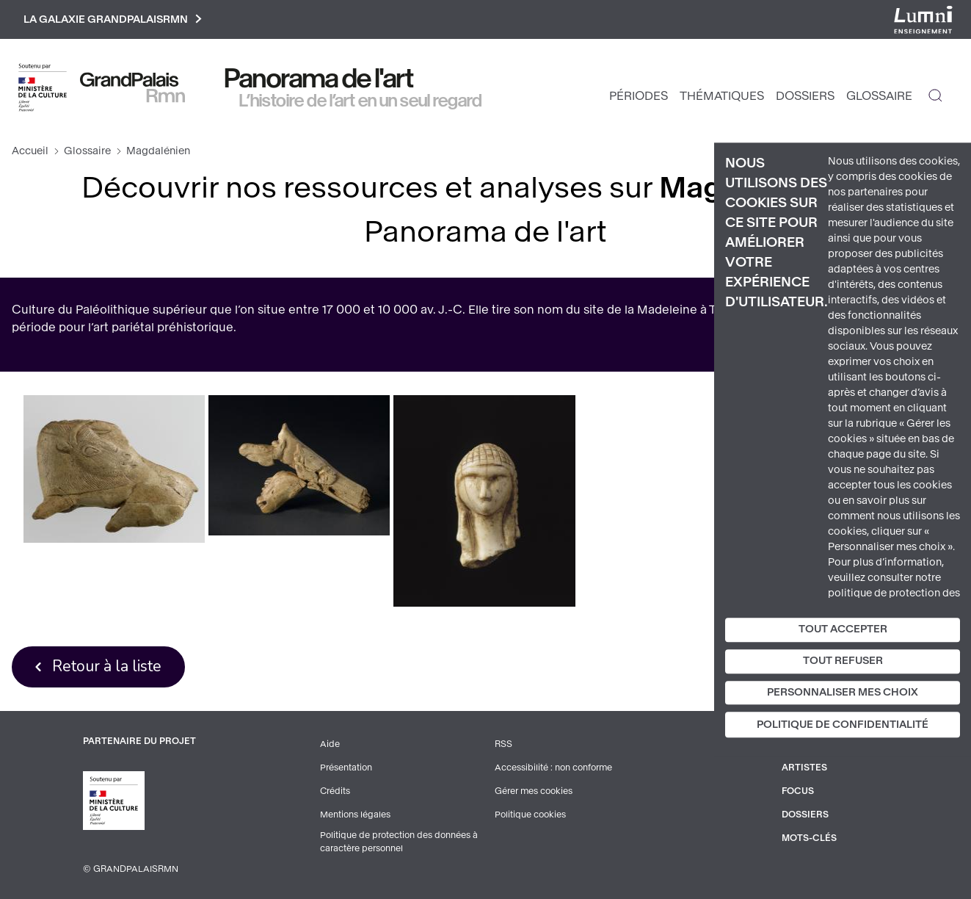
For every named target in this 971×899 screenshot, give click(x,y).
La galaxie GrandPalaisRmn (112, 19)
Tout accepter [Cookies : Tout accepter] (843, 629)
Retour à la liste (106, 666)
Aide (330, 744)
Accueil (30, 150)
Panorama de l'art (319, 78)
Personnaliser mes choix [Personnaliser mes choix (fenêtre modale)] (842, 692)
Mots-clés (809, 838)
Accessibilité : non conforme (553, 767)
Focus (798, 791)
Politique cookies (530, 814)
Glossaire (879, 96)
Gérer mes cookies (533, 791)
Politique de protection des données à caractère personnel (399, 842)
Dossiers (805, 96)
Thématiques (722, 96)
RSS (503, 744)
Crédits (335, 791)
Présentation (346, 767)
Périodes (638, 96)
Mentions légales (355, 814)
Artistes (804, 767)
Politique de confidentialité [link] (842, 725)
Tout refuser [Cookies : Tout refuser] (843, 660)
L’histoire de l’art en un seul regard (360, 100)
